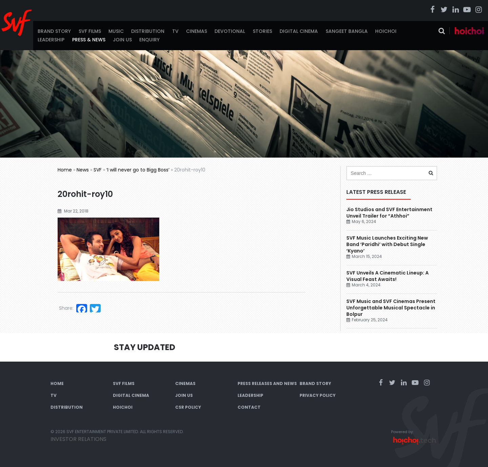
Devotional (230, 31)
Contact (249, 407)
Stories (262, 31)
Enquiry (149, 39)
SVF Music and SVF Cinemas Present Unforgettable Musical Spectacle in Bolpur (390, 308)
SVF (98, 169)
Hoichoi (385, 31)
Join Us (122, 39)
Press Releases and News (267, 383)
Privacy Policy (318, 395)
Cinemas (196, 31)
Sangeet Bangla (347, 31)
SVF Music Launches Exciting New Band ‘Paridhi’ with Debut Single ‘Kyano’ (387, 244)
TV (175, 31)
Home (65, 169)
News (83, 169)
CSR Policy (188, 407)
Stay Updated (144, 347)
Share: (66, 308)
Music (116, 31)
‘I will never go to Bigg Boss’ (137, 169)
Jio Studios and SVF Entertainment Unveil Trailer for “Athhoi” (389, 212)
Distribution (147, 31)
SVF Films (90, 31)
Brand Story (54, 31)
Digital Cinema (299, 31)
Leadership (51, 39)
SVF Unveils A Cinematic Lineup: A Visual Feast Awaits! (387, 276)
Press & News (88, 39)
